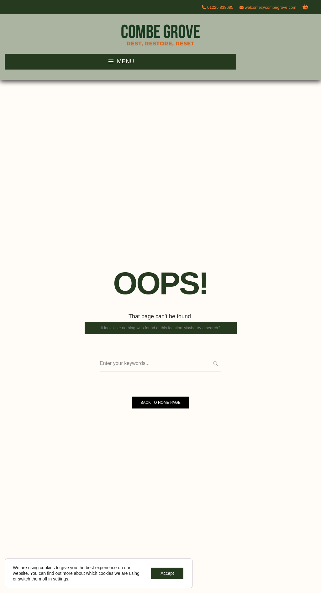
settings (60, 578)
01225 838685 (220, 7)
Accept (167, 573)
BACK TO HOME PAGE (160, 402)
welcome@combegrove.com (267, 7)
